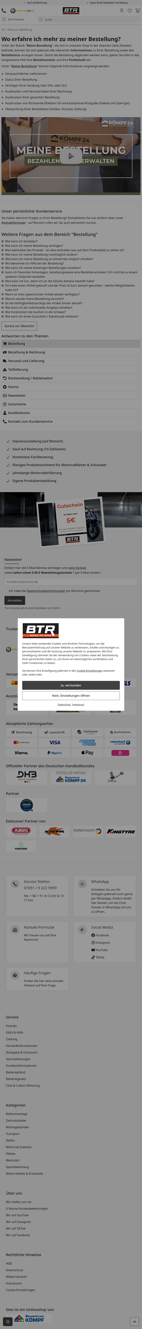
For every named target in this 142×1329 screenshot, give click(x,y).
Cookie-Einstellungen (90, 670)
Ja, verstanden (71, 685)
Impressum (78, 704)
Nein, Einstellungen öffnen (71, 696)
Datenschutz (64, 704)
